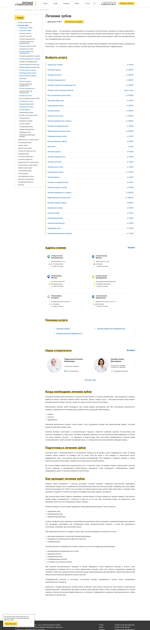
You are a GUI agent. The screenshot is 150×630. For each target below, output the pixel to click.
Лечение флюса (24, 109)
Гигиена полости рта (25, 22)
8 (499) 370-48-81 (108, 4)
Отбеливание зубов (25, 171)
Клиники (66, 3)
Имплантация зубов (25, 168)
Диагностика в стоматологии (28, 140)
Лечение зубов (23, 25)
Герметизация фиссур (26, 129)
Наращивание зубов (26, 107)
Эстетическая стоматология (28, 165)
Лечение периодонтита (27, 39)
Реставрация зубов (24, 142)
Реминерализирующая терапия (27, 135)
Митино (122, 627)
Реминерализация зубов (27, 73)
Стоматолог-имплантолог (27, 151)
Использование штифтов (27, 76)
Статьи (87, 3)
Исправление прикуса (25, 182)
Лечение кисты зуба (26, 49)
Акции (55, 3)
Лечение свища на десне (27, 70)
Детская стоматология (26, 179)
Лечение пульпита (25, 36)
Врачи (77, 3)
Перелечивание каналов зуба (29, 64)
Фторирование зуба (26, 126)
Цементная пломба (25, 28)
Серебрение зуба (25, 132)
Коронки (21, 185)
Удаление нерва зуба (26, 104)
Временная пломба (25, 121)
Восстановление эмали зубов (29, 98)
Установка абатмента (25, 156)
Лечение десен (23, 173)
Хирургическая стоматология (28, 162)
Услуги (45, 3)
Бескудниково (124, 625)
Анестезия (22, 78)
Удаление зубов (23, 154)
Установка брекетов (25, 159)
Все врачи (131, 350)
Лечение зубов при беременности (25, 84)
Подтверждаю (10, 624)
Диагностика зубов (25, 148)
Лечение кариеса (25, 33)
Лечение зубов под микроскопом (25, 92)
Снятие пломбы (24, 124)
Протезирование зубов (26, 176)
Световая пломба (25, 30)
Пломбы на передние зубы (28, 61)
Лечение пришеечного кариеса (29, 56)
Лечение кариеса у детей (27, 46)
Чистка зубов (23, 145)
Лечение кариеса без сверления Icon (26, 42)
